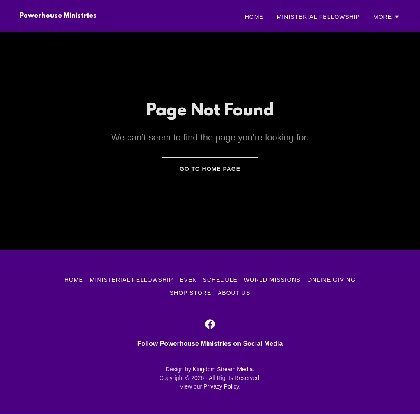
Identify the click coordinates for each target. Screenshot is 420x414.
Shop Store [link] (190, 293)
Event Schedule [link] (208, 279)
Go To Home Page (210, 169)
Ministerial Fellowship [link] (318, 17)
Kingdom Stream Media (223, 369)
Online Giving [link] (331, 279)
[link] (58, 15)
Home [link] (254, 17)
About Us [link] (234, 293)
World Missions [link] (272, 279)
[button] (386, 17)
